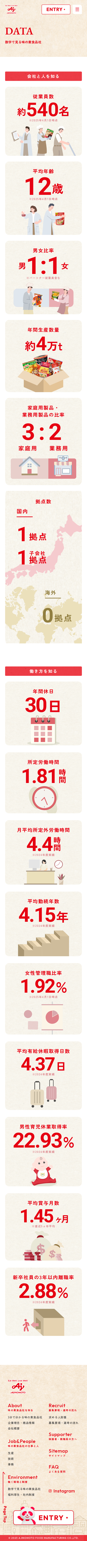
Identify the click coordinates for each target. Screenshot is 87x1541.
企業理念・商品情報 (21, 1423)
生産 (11, 1453)
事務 (11, 1464)
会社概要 (14, 1428)
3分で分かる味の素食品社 (25, 1417)
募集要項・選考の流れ (64, 1423)
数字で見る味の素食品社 (24, 1489)
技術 (11, 1459)
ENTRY (51, 1517)
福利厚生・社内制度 (21, 1494)
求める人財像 (58, 1417)
